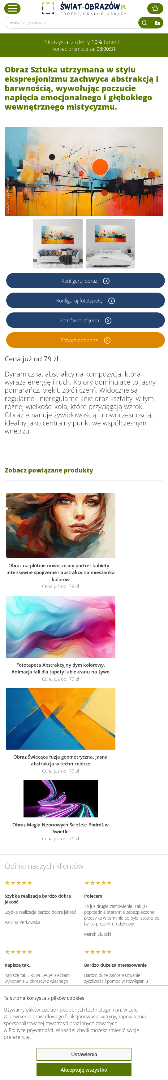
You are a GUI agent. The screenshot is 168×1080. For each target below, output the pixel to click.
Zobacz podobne (80, 340)
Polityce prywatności (31, 1030)
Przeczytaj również (35, 946)
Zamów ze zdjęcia (80, 320)
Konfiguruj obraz (80, 280)
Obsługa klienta (32, 914)
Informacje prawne (36, 930)
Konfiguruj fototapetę (80, 300)
